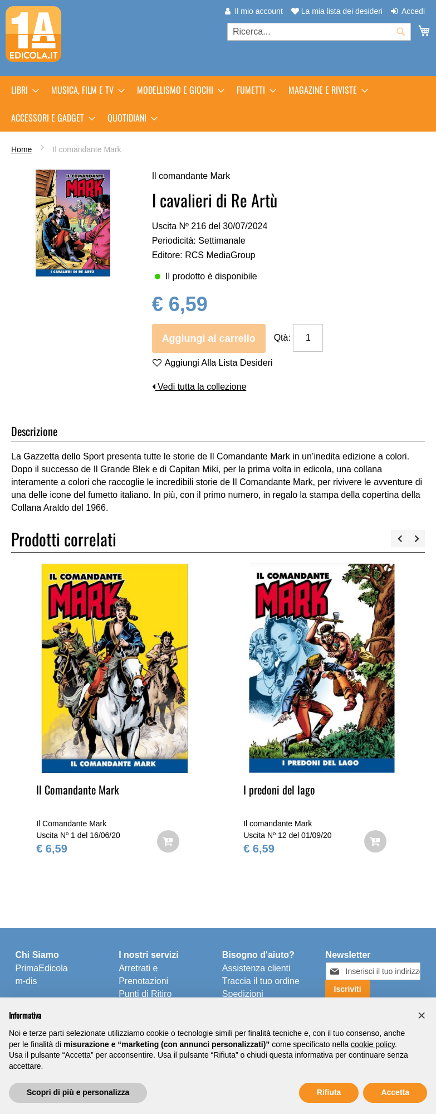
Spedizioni (242, 994)
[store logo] (33, 34)
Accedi (413, 11)
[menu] (218, 104)
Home (21, 149)
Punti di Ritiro (145, 994)
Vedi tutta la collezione (199, 386)
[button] (421, 1015)
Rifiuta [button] (329, 1092)
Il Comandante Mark (77, 789)
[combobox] (319, 32)
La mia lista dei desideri (337, 11)
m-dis (26, 981)
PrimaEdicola (41, 968)
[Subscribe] (347, 989)
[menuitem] (21, 90)
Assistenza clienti (256, 968)
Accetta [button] (395, 1092)
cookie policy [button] (373, 1044)
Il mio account (258, 11)
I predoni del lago (279, 789)
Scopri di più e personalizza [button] (78, 1092)
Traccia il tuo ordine (261, 981)
